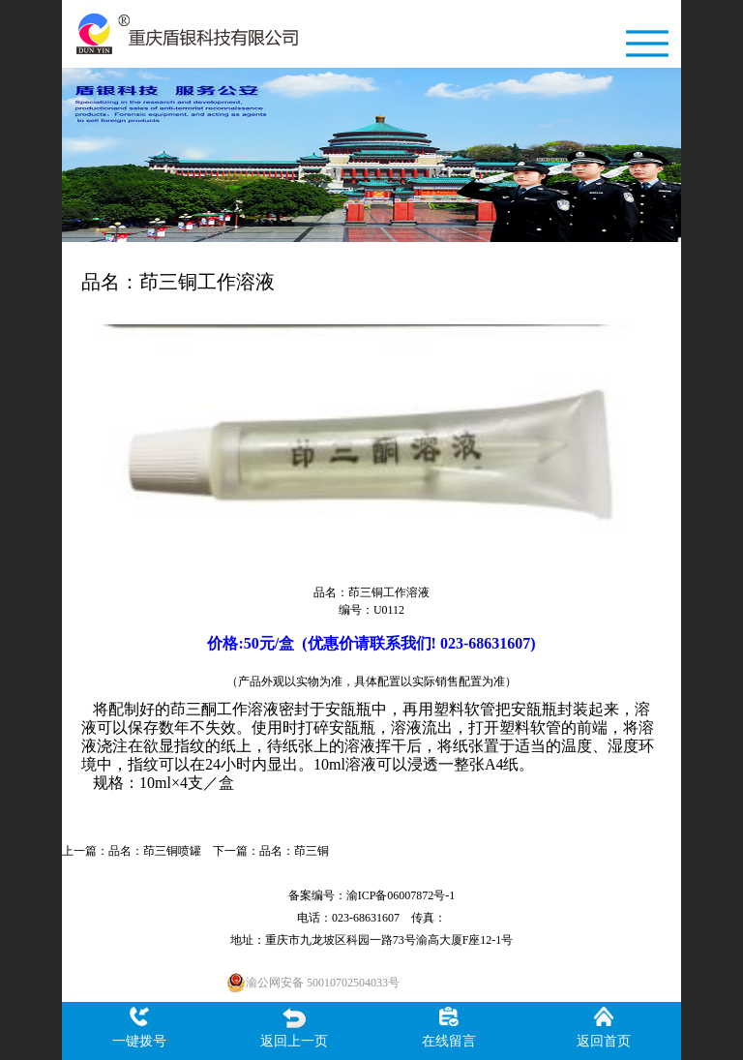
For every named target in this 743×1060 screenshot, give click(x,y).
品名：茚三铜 (294, 851)
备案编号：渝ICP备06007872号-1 (372, 895)
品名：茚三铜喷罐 (154, 851)
